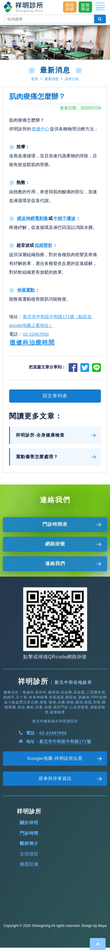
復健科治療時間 (32, 345)
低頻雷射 (43, 248)
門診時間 (29, 858)
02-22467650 (36, 337)
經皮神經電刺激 (32, 220)
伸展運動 (26, 292)
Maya (102, 926)
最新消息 (52, 79)
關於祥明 (29, 848)
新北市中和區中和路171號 (65, 767)
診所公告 (72, 79)
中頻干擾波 (64, 220)
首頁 (34, 79)
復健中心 (40, 131)
